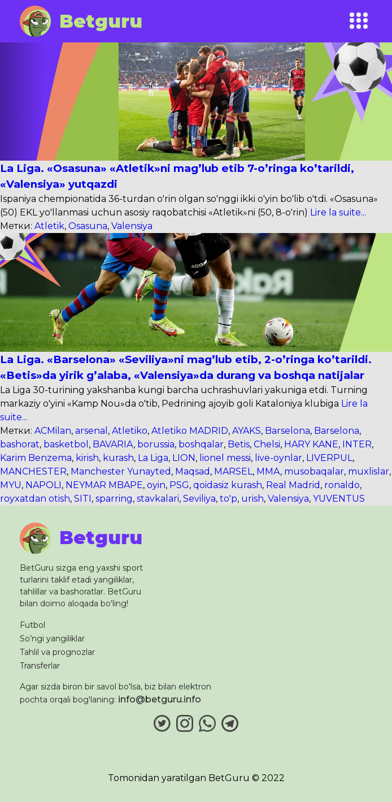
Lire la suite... (337, 212)
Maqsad (192, 471)
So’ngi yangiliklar (52, 638)
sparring (114, 498)
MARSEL (233, 471)
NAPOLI (43, 485)
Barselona (287, 430)
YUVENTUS (339, 498)
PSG (179, 485)
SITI (83, 498)
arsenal (91, 430)
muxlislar (368, 471)
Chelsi (267, 444)
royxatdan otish (35, 498)
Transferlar (40, 666)
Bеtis (239, 444)
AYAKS (246, 430)
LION (183, 457)
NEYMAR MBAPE (104, 485)
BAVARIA (113, 444)
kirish (87, 457)
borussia (156, 444)
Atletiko (129, 430)
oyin (156, 485)
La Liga (153, 457)
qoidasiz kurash (227, 485)
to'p (228, 498)
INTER (357, 444)
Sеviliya (199, 498)
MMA (268, 471)
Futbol (32, 625)
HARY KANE (311, 444)
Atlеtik (49, 226)
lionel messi (225, 457)
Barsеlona (336, 430)
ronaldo (342, 485)
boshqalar (201, 444)
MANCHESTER (33, 471)
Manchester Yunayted (121, 471)
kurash (118, 457)
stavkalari (158, 498)
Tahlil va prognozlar (57, 652)
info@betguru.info (159, 699)
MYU (10, 485)
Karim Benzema (36, 457)
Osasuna (87, 226)
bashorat (20, 444)
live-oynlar (278, 457)
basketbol (66, 444)
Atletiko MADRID (189, 430)
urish (252, 498)
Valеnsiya (132, 226)
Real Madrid (293, 485)
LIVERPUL (329, 457)
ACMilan (52, 430)
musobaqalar (314, 471)
